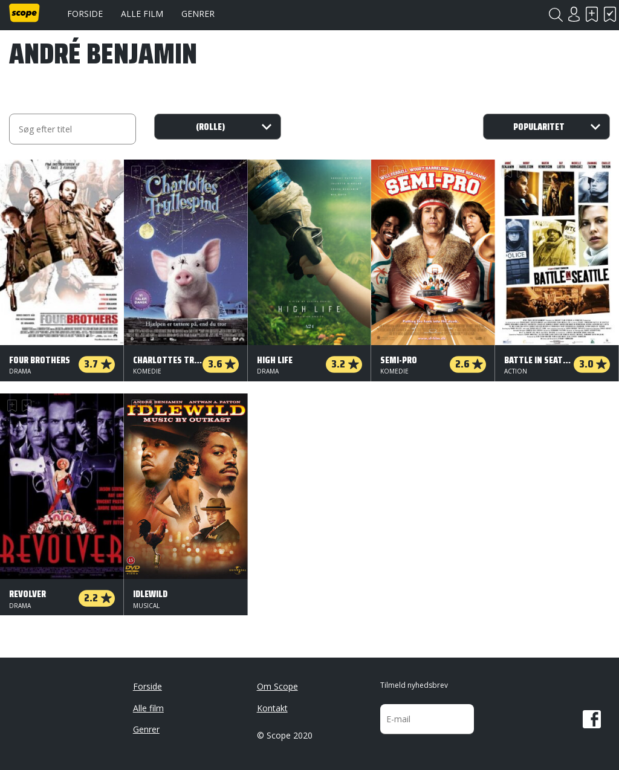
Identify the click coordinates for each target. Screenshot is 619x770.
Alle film (142, 13)
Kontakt (272, 708)
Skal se (592, 14)
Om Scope (277, 686)
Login (574, 14)
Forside (85, 13)
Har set (610, 14)
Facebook (592, 719)
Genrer (198, 13)
